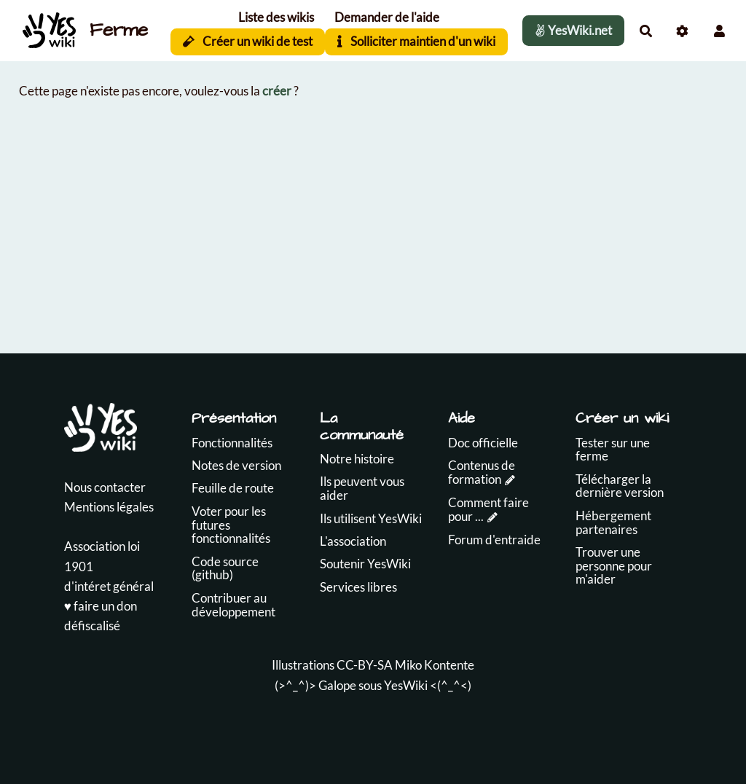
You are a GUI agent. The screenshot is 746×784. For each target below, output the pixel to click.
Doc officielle (483, 442)
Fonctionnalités (232, 442)
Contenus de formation (481, 472)
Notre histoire (357, 458)
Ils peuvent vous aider (362, 488)
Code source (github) (225, 568)
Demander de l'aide (386, 17)
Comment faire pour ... (488, 509)
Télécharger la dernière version (620, 486)
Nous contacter (105, 487)
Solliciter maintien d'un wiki (416, 41)
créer (276, 90)
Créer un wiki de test (248, 41)
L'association (353, 541)
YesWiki (406, 685)
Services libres (358, 587)
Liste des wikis (276, 17)
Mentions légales (109, 506)
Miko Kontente (434, 665)
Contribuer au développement (233, 604)
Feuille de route (233, 487)
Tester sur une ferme (613, 449)
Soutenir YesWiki (365, 563)
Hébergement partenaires (613, 522)
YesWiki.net (573, 30)
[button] (719, 31)
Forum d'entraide (494, 539)
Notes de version (236, 465)
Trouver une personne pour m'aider (614, 565)
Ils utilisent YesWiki (371, 518)
